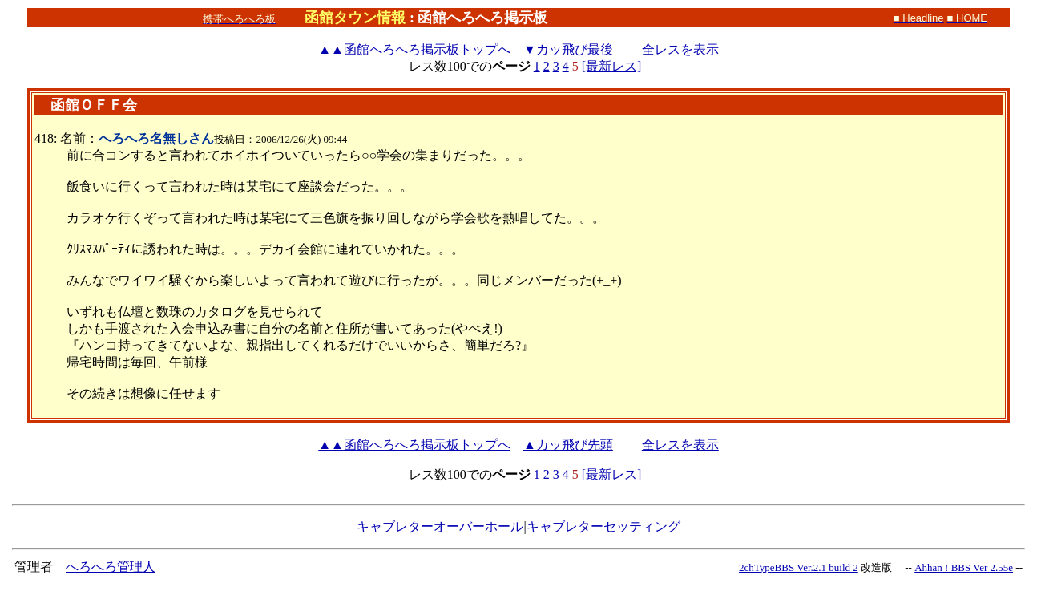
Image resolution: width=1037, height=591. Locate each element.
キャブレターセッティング (603, 526)
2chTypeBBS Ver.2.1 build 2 (798, 567)
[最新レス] (612, 66)
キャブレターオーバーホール (440, 526)
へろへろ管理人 (110, 566)
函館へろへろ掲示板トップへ (414, 49)
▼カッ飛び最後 (568, 49)
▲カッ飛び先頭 (568, 444)
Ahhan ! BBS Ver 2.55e (963, 567)
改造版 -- (886, 567)
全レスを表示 (680, 49)
